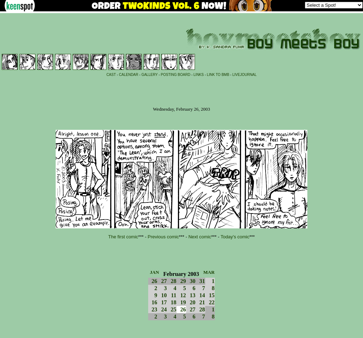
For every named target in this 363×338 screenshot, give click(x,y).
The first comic (123, 236)
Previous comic (163, 236)
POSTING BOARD (175, 75)
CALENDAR (128, 75)
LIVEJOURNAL (244, 75)
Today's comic (234, 236)
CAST (111, 75)
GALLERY (149, 75)
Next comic (199, 236)
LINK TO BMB (218, 75)
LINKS (199, 75)
